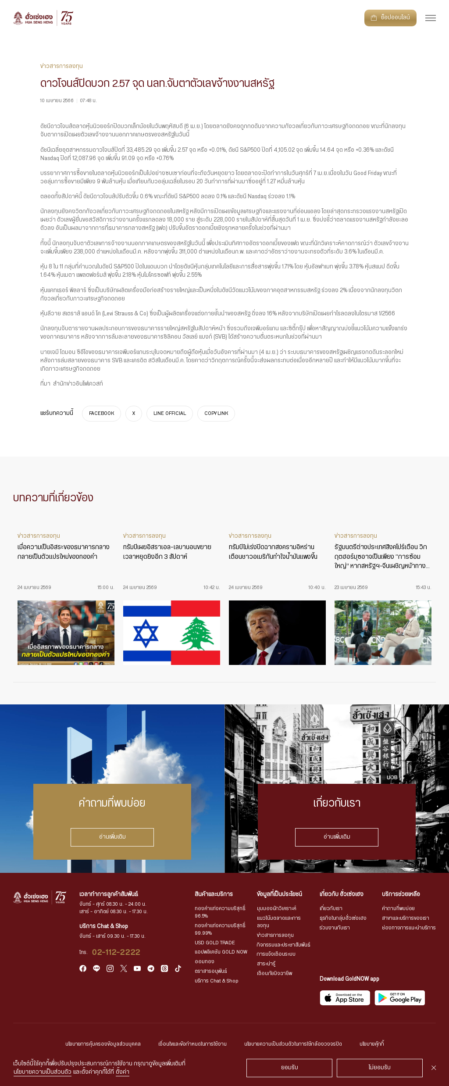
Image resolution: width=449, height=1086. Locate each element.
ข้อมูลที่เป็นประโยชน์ (279, 894)
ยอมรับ (289, 1068)
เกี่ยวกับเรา (331, 908)
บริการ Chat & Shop (217, 981)
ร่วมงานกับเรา (335, 927)
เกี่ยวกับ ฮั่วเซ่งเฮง (341, 894)
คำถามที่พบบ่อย (398, 908)
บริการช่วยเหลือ (401, 894)
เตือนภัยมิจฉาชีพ (274, 973)
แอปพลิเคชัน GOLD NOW (221, 952)
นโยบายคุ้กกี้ (372, 1044)
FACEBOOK (101, 413)
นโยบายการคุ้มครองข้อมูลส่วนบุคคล (103, 1044)
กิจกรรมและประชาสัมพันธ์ (283, 945)
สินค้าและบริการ (214, 894)
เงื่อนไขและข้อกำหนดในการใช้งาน (192, 1044)
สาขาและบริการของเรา (405, 918)
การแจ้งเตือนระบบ (276, 954)
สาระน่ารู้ (266, 963)
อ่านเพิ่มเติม (112, 837)
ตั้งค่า (122, 1072)
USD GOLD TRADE (215, 942)
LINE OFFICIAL (169, 413)
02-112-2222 (116, 953)
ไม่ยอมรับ (380, 1068)
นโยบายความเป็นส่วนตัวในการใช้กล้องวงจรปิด (293, 1044)
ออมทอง (204, 961)
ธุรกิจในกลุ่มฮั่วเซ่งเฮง (343, 918)
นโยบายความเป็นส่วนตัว (42, 1072)
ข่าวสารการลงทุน (275, 935)
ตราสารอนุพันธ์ (211, 971)
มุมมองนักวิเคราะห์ (276, 908)
